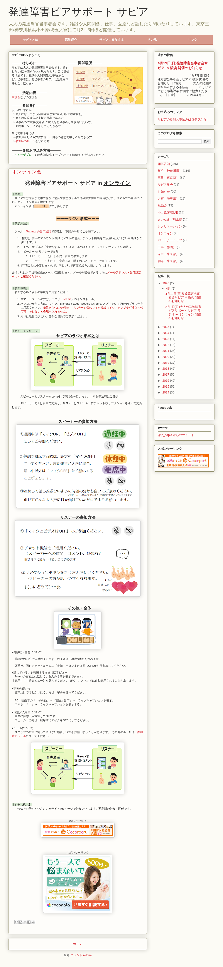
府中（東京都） (168, 254)
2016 (166, 380)
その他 (152, 39)
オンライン (165, 233)
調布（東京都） (168, 261)
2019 (166, 362)
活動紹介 (71, 39)
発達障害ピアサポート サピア (78, 11)
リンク (192, 39)
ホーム (78, 944)
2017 (166, 374)
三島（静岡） (167, 247)
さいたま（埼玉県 (170, 219)
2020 (166, 357)
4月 (169, 288)
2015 (166, 386)
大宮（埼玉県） (168, 198)
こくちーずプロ (22, 154)
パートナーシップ (170, 240)
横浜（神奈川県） (170, 170)
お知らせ (164, 191)
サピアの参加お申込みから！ (183, 119)
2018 (166, 368)
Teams (67, 299)
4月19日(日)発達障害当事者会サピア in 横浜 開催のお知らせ (183, 297)
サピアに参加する (111, 39)
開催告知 (164, 164)
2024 (166, 333)
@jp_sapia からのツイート (176, 435)
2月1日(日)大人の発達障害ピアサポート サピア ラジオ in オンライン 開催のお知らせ (183, 312)
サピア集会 (165, 184)
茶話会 (16, 97)
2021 (166, 350)
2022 (166, 345)
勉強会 (162, 205)
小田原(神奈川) (168, 212)
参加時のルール (25, 141)
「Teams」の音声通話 (37, 231)
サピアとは (30, 39)
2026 (166, 283)
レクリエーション (170, 226)
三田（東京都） (168, 177)
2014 (166, 392)
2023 (166, 339)
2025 (166, 327)
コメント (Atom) (81, 955)
